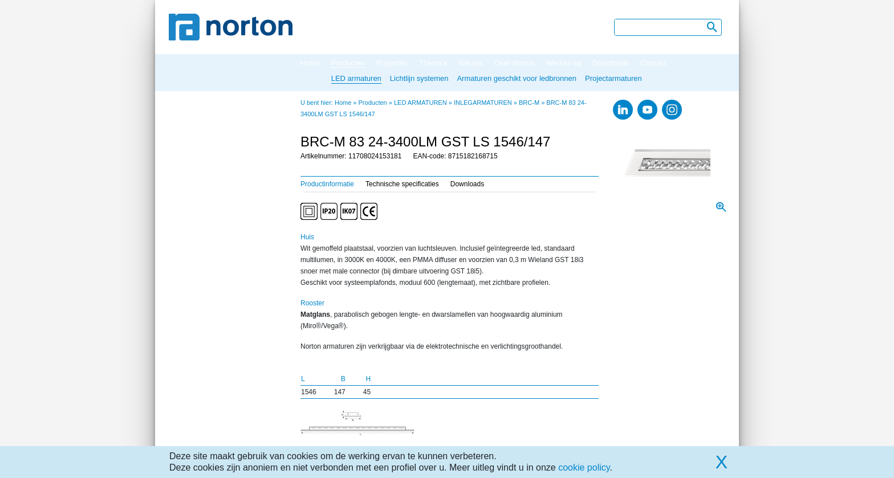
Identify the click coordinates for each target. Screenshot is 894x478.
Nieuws (470, 63)
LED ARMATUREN (420, 102)
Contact (653, 63)
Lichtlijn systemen (419, 78)
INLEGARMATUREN (483, 102)
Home (310, 63)
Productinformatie (327, 184)
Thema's (433, 63)
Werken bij (563, 63)
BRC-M (529, 102)
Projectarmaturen (613, 78)
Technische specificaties (402, 184)
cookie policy (583, 467)
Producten (348, 63)
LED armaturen (356, 78)
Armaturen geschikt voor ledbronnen (516, 78)
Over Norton (514, 63)
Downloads (610, 63)
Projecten (392, 63)
